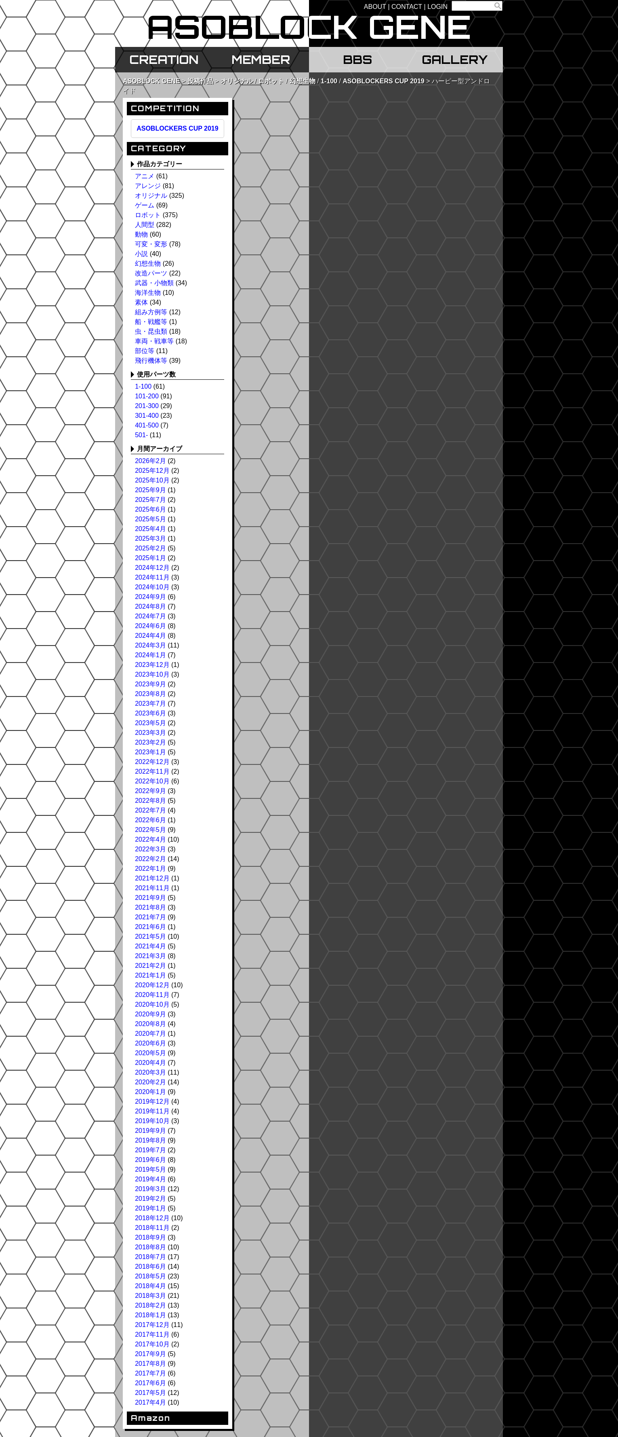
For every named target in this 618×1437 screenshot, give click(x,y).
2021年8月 (150, 907)
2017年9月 (150, 1353)
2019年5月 (150, 1169)
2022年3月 (150, 849)
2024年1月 (150, 655)
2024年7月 (150, 616)
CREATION (163, 59)
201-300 (147, 405)
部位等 (144, 350)
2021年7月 (150, 917)
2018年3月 (150, 1295)
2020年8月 (150, 1023)
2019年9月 (150, 1130)
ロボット (271, 81)
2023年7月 (150, 703)
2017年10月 (152, 1344)
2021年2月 (150, 965)
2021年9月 (150, 897)
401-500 (147, 425)
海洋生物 (148, 292)
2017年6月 (150, 1383)
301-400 (147, 415)
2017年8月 (150, 1363)
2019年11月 (152, 1111)
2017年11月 (152, 1334)
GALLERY (455, 59)
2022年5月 (150, 829)
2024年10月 (152, 587)
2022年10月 (152, 781)
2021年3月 (150, 955)
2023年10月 (152, 674)
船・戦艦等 (151, 321)
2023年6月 (150, 713)
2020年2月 (150, 1082)
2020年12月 (152, 985)
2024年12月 (152, 567)
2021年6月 (150, 926)
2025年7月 (150, 499)
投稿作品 (200, 81)
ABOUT (375, 6)
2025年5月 (150, 519)
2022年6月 (150, 820)
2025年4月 (150, 528)
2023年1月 (150, 752)
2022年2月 (150, 858)
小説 (141, 253)
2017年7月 (150, 1373)
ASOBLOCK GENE (151, 81)
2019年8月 (150, 1140)
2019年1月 (150, 1208)
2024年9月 (150, 596)
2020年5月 (150, 1053)
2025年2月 (150, 548)
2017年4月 (150, 1402)
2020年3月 (150, 1072)
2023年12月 (152, 664)
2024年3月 (150, 645)
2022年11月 (152, 771)
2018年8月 (150, 1247)
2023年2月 (150, 742)
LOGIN (437, 6)
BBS (357, 59)
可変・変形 (151, 244)
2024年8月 (150, 606)
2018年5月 (150, 1276)
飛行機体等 (151, 360)
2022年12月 (152, 761)
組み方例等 (151, 312)
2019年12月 (152, 1101)
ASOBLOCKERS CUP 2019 (383, 81)
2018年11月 (152, 1227)
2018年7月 (150, 1256)
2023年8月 (150, 693)
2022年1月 (150, 868)
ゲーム (144, 205)
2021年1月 (150, 975)
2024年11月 (152, 577)
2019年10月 (152, 1120)
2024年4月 (150, 635)
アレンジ (148, 185)
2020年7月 (150, 1033)
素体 (141, 302)
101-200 (147, 396)
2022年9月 (150, 790)
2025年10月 (152, 480)
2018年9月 (150, 1237)
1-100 (329, 81)
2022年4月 (150, 839)
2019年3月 (150, 1188)
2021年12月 (152, 878)
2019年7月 (150, 1150)
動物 (141, 234)
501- (141, 435)
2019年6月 (150, 1159)
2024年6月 (150, 625)
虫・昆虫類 (151, 331)
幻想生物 (302, 81)
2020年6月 (150, 1043)
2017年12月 (152, 1324)
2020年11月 (152, 994)
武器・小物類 (154, 282)
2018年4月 (150, 1286)
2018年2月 (150, 1305)
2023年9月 (150, 684)
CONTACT (406, 6)
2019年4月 (150, 1179)
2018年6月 (150, 1266)
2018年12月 (152, 1218)
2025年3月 (150, 538)
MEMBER (260, 59)
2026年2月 (150, 460)
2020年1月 (150, 1091)
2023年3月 (150, 732)
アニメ (144, 176)
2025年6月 (150, 509)
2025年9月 (150, 490)
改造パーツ (151, 273)
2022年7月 (150, 810)
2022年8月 (150, 800)
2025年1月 (150, 557)
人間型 (144, 224)
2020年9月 (150, 1014)
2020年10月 (152, 1004)
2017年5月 (150, 1392)
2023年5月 (150, 723)
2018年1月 (150, 1315)
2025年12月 (152, 470)
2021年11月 (152, 888)
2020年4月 (150, 1062)
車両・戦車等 (154, 341)
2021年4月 (150, 946)
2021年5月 (150, 936)
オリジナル (237, 81)
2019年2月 (150, 1198)
